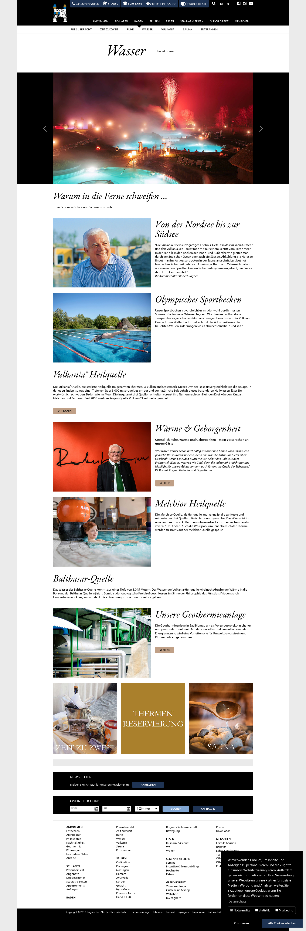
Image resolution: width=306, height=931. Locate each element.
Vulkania (167, 29)
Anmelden (148, 784)
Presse (220, 827)
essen (170, 21)
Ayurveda (122, 878)
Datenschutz (215, 912)
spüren (155, 21)
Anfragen (208, 809)
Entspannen (209, 29)
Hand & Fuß (123, 897)
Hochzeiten (173, 870)
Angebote (72, 874)
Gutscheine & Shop (178, 890)
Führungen (73, 850)
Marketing (284, 910)
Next (260, 128)
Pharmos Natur (125, 893)
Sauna (187, 29)
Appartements (75, 885)
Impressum (198, 912)
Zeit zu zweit (109, 29)
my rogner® (173, 898)
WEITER (165, 483)
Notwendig (240, 910)
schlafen (121, 21)
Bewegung (173, 831)
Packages (122, 866)
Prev (45, 128)
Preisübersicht (81, 29)
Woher (170, 851)
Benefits (221, 847)
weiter (165, 650)
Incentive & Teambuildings (182, 866)
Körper (120, 881)
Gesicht (121, 885)
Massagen (122, 870)
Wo (168, 847)
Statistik (262, 910)
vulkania (65, 411)
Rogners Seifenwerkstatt (181, 827)
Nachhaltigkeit (75, 842)
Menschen (242, 21)
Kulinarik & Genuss (178, 843)
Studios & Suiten (76, 881)
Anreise (71, 858)
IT (232, 4)
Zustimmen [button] (241, 923)
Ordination (123, 862)
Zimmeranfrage (176, 886)
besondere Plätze (77, 854)
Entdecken (73, 831)
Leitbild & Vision (226, 843)
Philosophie (73, 839)
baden (138, 22)
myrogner (183, 912)
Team (219, 854)
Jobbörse (158, 912)
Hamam (121, 874)
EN (227, 4)
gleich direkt (219, 21)
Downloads (223, 831)
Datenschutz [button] (237, 901)
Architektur (73, 835)
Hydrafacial (123, 889)
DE (222, 4)
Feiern (170, 874)
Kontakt (170, 912)
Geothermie (73, 846)
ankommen (100, 21)
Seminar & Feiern (191, 21)
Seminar (171, 862)
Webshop (172, 894)
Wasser (147, 29)
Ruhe (130, 29)
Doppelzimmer (75, 878)
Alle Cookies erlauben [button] (282, 923)
